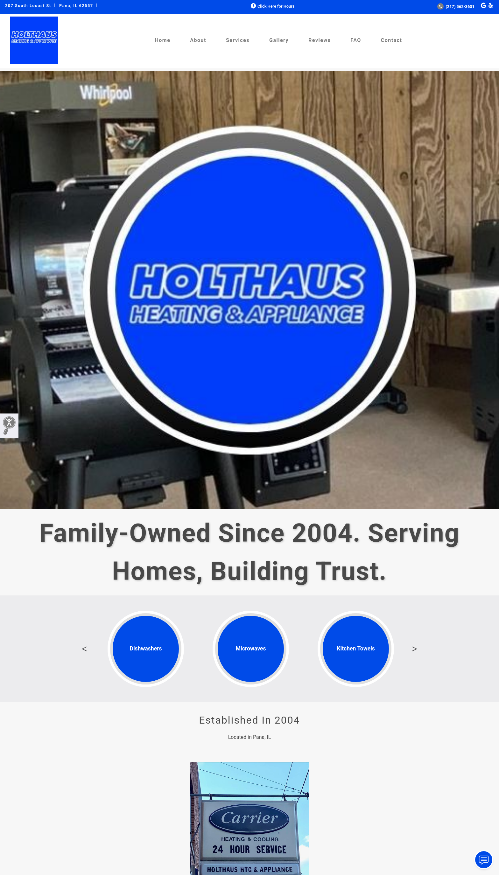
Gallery (279, 40)
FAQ (355, 40)
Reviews (319, 40)
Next (414, 648)
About (198, 40)
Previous (84, 648)
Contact (391, 40)
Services (238, 40)
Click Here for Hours (272, 6)
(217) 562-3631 (455, 6)
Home (162, 40)
